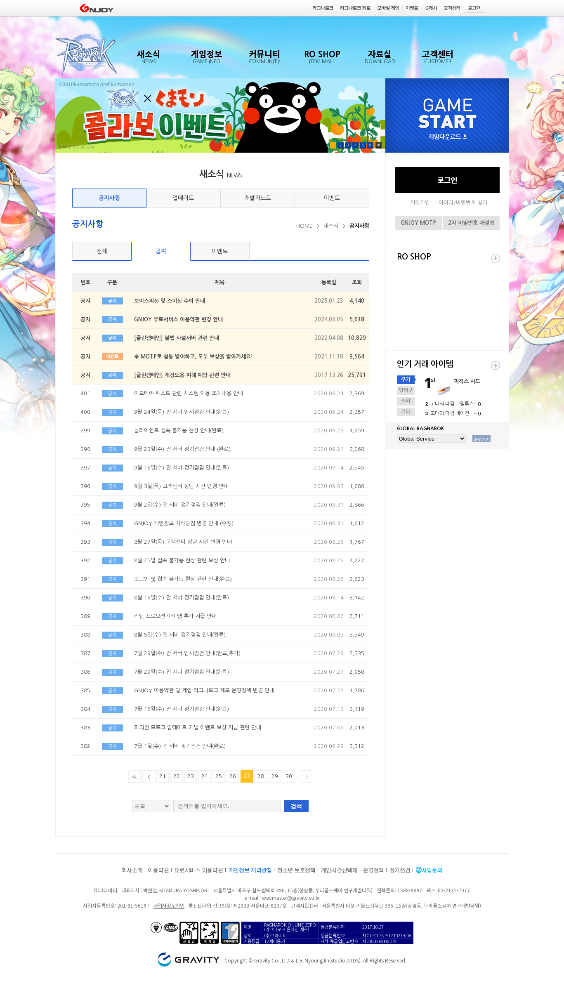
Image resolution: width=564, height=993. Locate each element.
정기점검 (400, 870)
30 (289, 776)
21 (162, 776)
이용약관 (158, 870)
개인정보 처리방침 (250, 870)
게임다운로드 (447, 137)
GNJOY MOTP (418, 223)
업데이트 (183, 198)
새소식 (330, 226)
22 (176, 776)
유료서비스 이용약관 (198, 870)
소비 (405, 401)
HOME (304, 226)
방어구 (406, 390)
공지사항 (109, 198)
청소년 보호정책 (296, 870)
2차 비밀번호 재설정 (471, 223)
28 (260, 776)
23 (190, 776)
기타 (405, 411)
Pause (378, 145)
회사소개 (132, 870)
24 (204, 776)
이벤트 (332, 198)
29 (274, 776)
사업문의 (432, 870)
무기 (405, 379)
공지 (161, 251)
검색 (296, 806)
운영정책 (373, 870)
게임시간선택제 (339, 870)
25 (218, 776)
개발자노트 (257, 198)
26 (232, 776)
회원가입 (420, 202)
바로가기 (481, 439)
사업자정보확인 (168, 905)
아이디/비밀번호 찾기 (463, 202)
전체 (102, 251)
